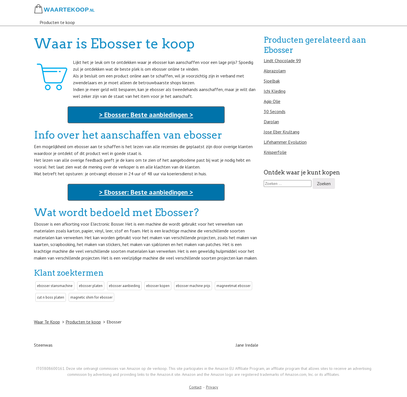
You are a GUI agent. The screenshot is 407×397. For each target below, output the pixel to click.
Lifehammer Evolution (285, 142)
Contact (195, 387)
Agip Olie (272, 101)
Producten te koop (57, 22)
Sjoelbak (272, 81)
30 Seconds (274, 111)
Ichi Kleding (274, 91)
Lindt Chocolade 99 (282, 60)
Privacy (212, 387)
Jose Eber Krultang (281, 132)
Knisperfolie (275, 152)
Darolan (271, 121)
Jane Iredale (247, 345)
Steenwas (43, 345)
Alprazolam (275, 71)
